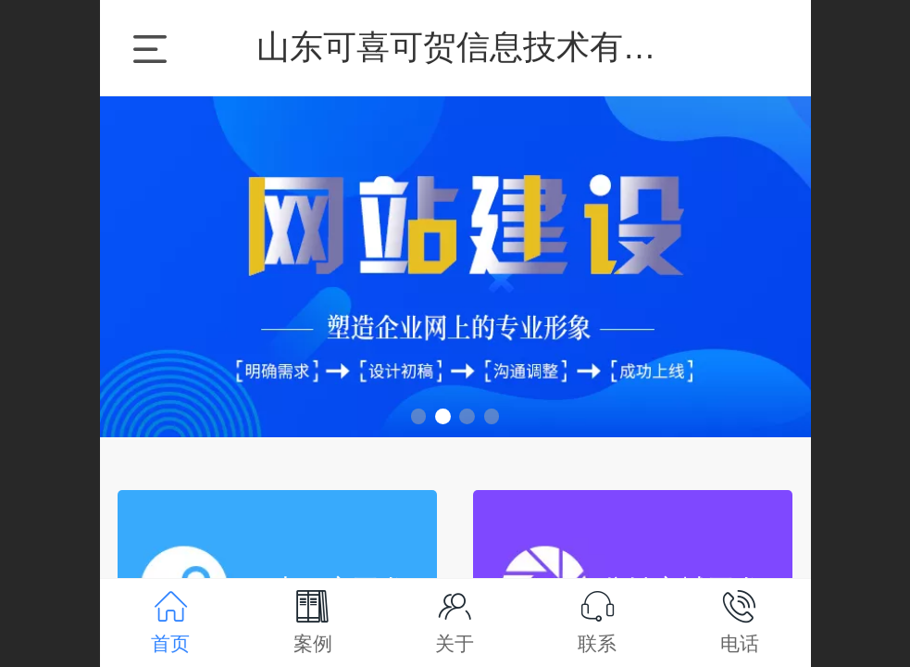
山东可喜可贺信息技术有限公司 (489, 47)
